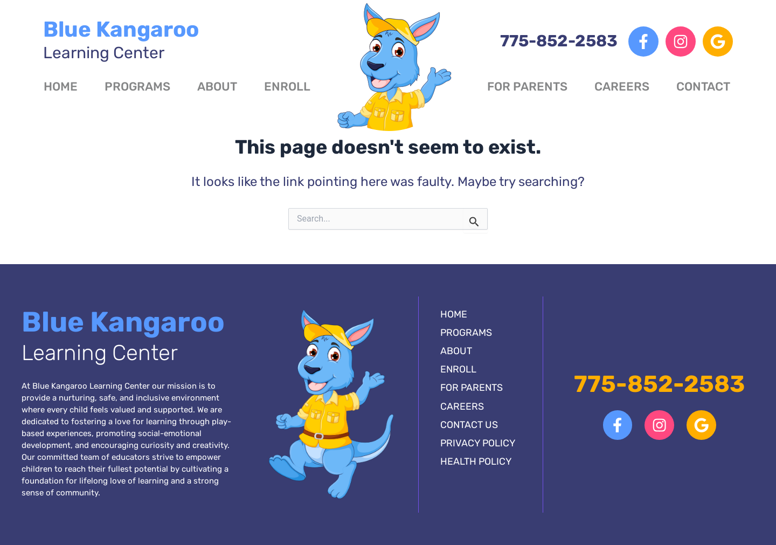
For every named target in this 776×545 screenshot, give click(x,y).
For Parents (527, 86)
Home (61, 86)
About (217, 86)
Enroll (287, 86)
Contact (703, 86)
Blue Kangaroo (121, 40)
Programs (137, 86)
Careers (621, 86)
